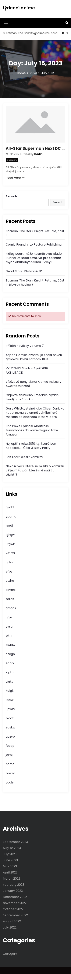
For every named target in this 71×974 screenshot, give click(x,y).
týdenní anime (19, 8)
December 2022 (15, 897)
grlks (9, 562)
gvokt (10, 507)
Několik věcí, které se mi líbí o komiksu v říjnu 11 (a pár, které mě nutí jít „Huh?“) (35, 470)
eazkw (10, 727)
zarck (10, 599)
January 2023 (13, 891)
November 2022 (15, 903)
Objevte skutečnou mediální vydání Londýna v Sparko (33, 397)
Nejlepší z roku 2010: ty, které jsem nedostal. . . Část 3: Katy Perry (31, 445)
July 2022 (9, 927)
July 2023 (9, 854)
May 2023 (10, 866)
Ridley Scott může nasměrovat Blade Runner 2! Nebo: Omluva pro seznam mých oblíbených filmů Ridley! (34, 257)
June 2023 (10, 860)
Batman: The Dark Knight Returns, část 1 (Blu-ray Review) (35, 282)
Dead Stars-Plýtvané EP (24, 271)
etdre (10, 580)
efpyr (10, 571)
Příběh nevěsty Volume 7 (25, 346)
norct (10, 764)
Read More (15, 178)
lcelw (9, 700)
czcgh (10, 654)
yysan (10, 626)
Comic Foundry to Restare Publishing (34, 244)
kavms (11, 590)
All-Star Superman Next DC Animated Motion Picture (35, 148)
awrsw (10, 645)
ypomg (11, 516)
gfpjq (9, 617)
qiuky (9, 681)
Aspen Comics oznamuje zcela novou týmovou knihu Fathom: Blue (34, 357)
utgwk (10, 544)
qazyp (10, 736)
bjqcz (10, 718)
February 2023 (13, 884)
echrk (10, 663)
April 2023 (10, 872)
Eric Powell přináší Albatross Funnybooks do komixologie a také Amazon (32, 430)
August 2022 (12, 921)
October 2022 (13, 909)
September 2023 (15, 842)
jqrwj (9, 755)
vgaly (10, 782)
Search (11, 196)
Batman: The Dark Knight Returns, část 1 (32, 33)
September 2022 (15, 915)
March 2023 (11, 878)
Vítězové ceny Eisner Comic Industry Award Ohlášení (33, 384)
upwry (10, 709)
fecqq (10, 746)
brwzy (10, 773)
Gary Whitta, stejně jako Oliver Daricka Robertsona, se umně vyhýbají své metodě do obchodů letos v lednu (35, 412)
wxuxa (10, 553)
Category (12, 159)
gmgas (11, 608)
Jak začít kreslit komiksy (24, 457)
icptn (9, 672)
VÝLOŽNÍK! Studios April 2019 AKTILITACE (27, 370)
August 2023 (12, 848)
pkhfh (10, 635)
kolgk (10, 691)
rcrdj (9, 525)
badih (38, 154)
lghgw (10, 535)
